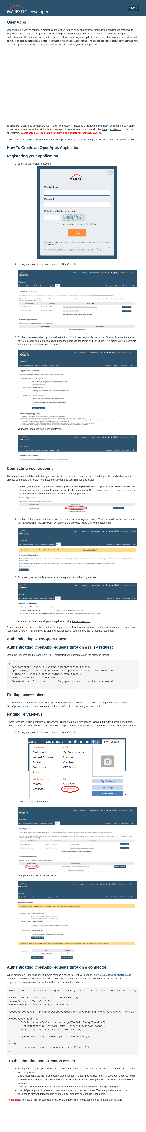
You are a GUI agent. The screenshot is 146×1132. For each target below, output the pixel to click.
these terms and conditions (107, 1100)
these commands (81, 621)
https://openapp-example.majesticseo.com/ (112, 139)
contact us (115, 129)
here (104, 129)
